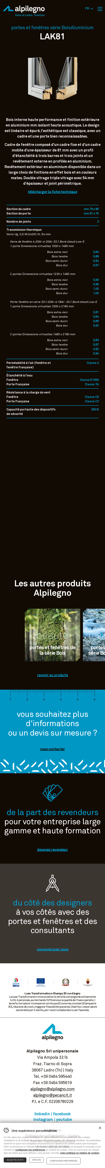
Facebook (62, 1114)
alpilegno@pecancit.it (52, 1095)
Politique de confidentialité (45, 1136)
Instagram (43, 1120)
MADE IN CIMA (59, 1146)
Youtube (64, 1120)
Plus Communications (59, 1141)
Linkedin (42, 1114)
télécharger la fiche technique (52, 192)
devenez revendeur (52, 850)
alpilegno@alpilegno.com (52, 1089)
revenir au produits (52, 675)
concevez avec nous (52, 949)
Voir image (52, 109)
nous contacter (52, 749)
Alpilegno (24, 11)
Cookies (74, 1136)
